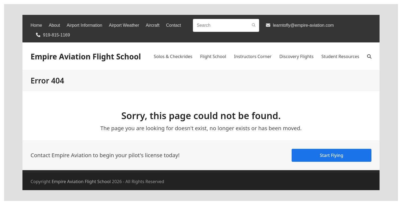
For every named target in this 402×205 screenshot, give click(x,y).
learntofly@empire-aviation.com (303, 25)
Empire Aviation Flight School (86, 56)
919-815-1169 (56, 35)
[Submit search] (254, 25)
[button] (369, 56)
